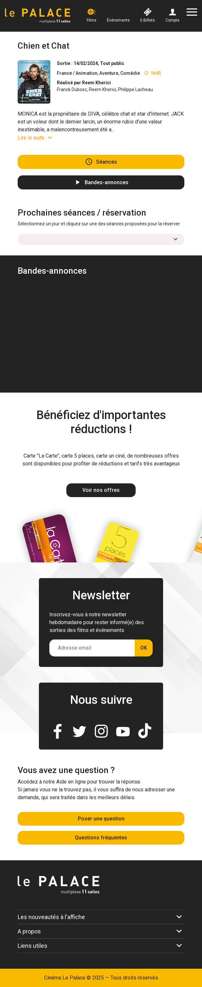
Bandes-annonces (106, 182)
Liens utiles (32, 945)
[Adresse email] (92, 647)
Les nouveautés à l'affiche (51, 917)
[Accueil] (37, 15)
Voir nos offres (101, 490)
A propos (29, 931)
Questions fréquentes (101, 837)
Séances (106, 162)
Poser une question (101, 819)
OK (143, 648)
